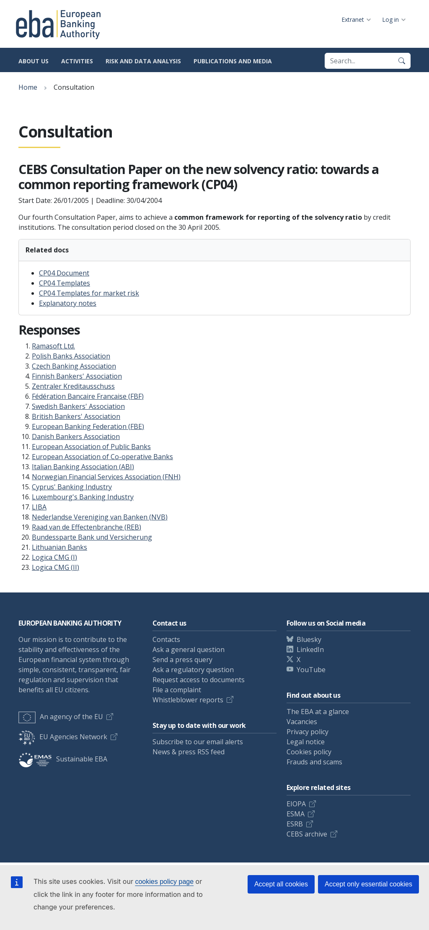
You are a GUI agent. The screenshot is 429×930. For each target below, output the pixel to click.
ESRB (295, 824)
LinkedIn (310, 649)
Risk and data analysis (143, 61)
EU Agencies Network (62, 736)
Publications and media (233, 61)
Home (27, 87)
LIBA (39, 507)
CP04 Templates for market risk (89, 293)
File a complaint (176, 689)
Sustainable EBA (62, 759)
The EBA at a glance (318, 711)
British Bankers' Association (76, 416)
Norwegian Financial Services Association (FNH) (106, 476)
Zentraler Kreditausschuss (73, 386)
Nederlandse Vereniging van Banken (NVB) (100, 517)
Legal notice (306, 741)
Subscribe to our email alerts (197, 741)
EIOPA (296, 803)
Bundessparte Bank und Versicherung (92, 537)
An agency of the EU (60, 716)
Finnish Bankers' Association (77, 376)
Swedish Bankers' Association (78, 406)
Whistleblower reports (187, 699)
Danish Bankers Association (76, 436)
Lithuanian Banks (59, 547)
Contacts (166, 639)
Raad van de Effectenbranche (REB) (86, 527)
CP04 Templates (64, 283)
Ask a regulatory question (193, 669)
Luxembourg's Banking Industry (83, 496)
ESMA (296, 813)
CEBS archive (307, 834)
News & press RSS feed (188, 751)
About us (33, 61)
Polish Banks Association (71, 356)
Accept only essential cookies (368, 884)
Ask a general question (188, 649)
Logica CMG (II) (55, 567)
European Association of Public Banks (91, 446)
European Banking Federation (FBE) (88, 426)
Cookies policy (309, 751)
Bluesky (309, 639)
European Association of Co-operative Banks (102, 456)
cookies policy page (164, 881)
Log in (390, 19)
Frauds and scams (314, 761)
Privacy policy (307, 731)
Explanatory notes (67, 303)
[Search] (402, 61)
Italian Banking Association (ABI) (83, 466)
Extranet (352, 19)
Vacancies (302, 721)
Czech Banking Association (74, 366)
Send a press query (182, 659)
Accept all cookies (281, 884)
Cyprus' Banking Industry (72, 486)
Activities (77, 61)
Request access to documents (198, 679)
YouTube (311, 669)
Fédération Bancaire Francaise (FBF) (88, 396)
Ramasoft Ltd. (53, 346)
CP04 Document (64, 273)
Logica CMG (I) (54, 557)
